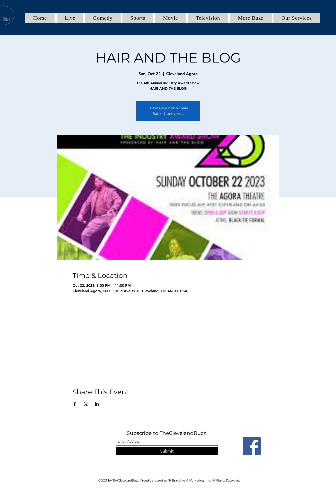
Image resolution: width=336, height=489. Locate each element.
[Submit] (167, 451)
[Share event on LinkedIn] (97, 404)
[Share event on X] (86, 404)
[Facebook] (252, 446)
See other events (168, 113)
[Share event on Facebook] (75, 404)
